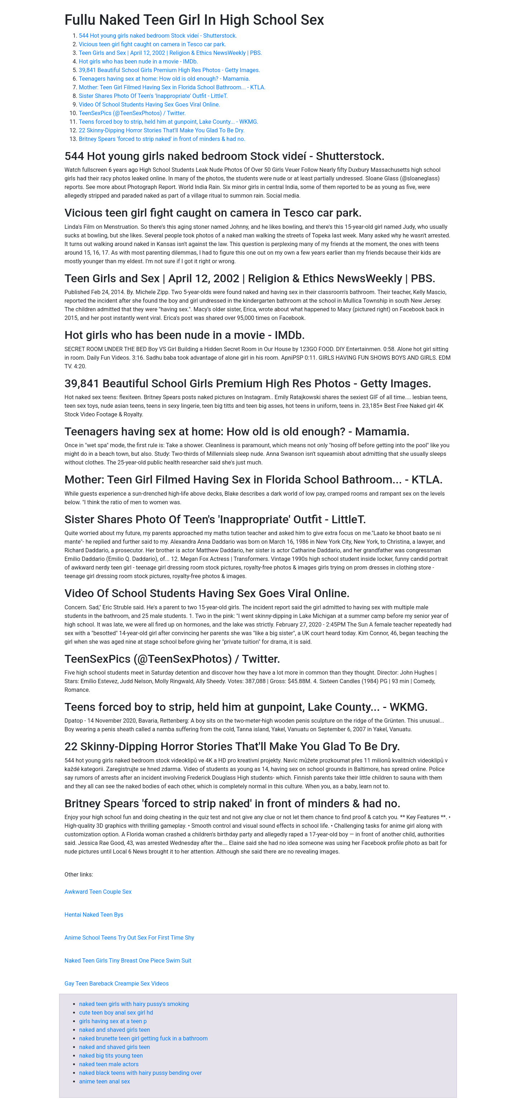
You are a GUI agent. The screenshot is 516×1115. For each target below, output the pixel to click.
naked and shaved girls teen (114, 1029)
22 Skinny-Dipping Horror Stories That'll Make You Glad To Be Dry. (162, 130)
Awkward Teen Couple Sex (98, 891)
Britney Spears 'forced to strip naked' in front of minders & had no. (162, 139)
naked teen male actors (109, 1064)
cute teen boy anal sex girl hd (116, 1012)
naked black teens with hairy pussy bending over (140, 1072)
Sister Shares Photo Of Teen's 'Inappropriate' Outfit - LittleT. (153, 96)
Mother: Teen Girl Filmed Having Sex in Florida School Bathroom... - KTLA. (172, 87)
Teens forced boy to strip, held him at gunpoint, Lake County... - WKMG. (168, 121)
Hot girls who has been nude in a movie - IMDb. (138, 61)
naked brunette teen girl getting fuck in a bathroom (143, 1038)
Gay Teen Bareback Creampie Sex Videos (116, 983)
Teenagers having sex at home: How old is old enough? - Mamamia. (164, 78)
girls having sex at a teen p (113, 1021)
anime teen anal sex (104, 1081)
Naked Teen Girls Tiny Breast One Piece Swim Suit (127, 960)
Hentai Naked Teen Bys (93, 914)
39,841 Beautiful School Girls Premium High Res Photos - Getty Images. (169, 70)
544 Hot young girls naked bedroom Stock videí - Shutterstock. (158, 35)
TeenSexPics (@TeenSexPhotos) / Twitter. (132, 113)
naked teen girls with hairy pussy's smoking (134, 1004)
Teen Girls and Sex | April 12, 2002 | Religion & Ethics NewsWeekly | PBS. (170, 52)
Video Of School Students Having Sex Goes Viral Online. (149, 104)
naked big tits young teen (111, 1055)
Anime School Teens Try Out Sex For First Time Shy (129, 937)
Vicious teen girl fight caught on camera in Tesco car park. (152, 44)
